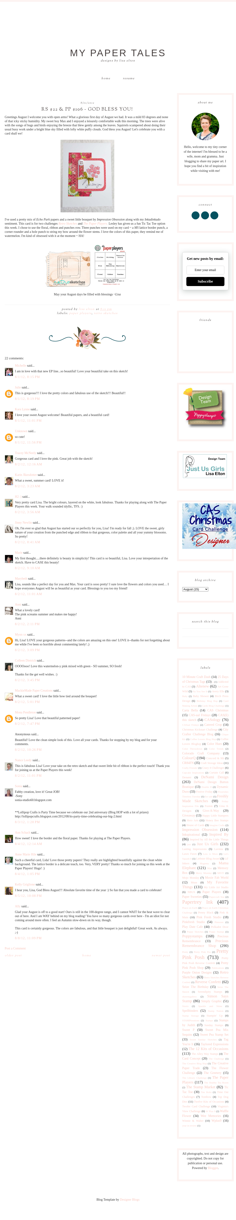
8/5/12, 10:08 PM (28, 896)
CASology (212, 720)
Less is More (210, 853)
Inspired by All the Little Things (209, 839)
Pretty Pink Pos (202, 952)
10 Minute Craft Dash (196, 677)
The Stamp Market (200, 1087)
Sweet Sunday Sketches (203, 1039)
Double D (207, 787)
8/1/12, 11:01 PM (28, 420)
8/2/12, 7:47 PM (27, 723)
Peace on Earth (190, 907)
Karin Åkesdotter (26, 475)
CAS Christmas (217, 710)
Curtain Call (216, 772)
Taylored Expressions (215, 1044)
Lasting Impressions (194, 849)
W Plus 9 (210, 1111)
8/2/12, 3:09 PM (27, 650)
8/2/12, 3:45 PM (27, 680)
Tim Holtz (206, 1092)
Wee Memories (211, 1116)
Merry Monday (204, 873)
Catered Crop (213, 724)
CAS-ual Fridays (199, 715)
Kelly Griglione (25, 884)
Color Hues (214, 744)
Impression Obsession (200, 829)
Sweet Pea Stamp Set (214, 1034)
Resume (129, 78)
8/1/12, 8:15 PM (27, 377)
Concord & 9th (215, 758)
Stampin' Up (215, 1015)
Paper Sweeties (192, 896)
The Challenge (216, 1058)
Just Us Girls (207, 844)
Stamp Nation (215, 1010)
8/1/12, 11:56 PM (28, 442)
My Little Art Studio (216, 887)
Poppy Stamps (216, 931)
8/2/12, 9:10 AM (27, 568)
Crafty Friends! (190, 767)
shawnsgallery (189, 996)
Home (105, 78)
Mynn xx (21, 634)
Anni (18, 604)
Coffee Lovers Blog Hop (203, 739)
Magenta (204, 863)
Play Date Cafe (192, 926)
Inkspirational (191, 834)
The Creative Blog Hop (194, 1063)
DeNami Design (215, 777)
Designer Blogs (130, 1199)
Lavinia (218, 849)
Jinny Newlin (23, 522)
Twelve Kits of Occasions (209, 1101)
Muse (194, 882)
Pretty (185, 952)
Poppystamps (192, 936)
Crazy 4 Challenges (213, 767)
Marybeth (21, 578)
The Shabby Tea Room (216, 1082)
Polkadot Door (220, 926)
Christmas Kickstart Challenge (200, 729)
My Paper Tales (118, 53)
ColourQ (189, 758)
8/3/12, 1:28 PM (27, 822)
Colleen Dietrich (25, 660)
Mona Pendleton (25, 712)
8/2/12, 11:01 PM (28, 775)
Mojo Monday (190, 877)
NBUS (191, 892)
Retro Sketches (106, 313)
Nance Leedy (23, 760)
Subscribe (205, 281)
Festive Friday (204, 791)
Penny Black (205, 912)
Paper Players (80, 313)
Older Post (13, 956)
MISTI (220, 873)
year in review (189, 1125)
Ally (18, 906)
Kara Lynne (22, 409)
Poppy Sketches (195, 931)
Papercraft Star (217, 896)
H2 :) (18, 496)
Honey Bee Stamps (217, 820)
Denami (186, 777)
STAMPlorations (191, 1020)
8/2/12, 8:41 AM (27, 542)
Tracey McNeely (25, 453)
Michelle (20, 365)
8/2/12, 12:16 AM (28, 464)
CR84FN (188, 763)
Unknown (21, 431)
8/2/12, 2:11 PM (27, 624)
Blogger (213, 1168)
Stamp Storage (190, 1015)
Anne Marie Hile (25, 854)
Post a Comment (15, 948)
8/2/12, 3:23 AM (27, 486)
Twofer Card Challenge (196, 1106)
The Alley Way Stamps (205, 1053)
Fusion (208, 806)
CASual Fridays (190, 724)
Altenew (202, 686)
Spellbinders (190, 1010)
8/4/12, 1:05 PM (27, 874)
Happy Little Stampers (215, 815)
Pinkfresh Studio (193, 922)
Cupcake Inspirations (193, 772)
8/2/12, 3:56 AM (27, 512)
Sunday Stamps (213, 1025)
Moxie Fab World (217, 877)
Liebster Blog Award (208, 858)
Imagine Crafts (217, 825)
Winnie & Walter (193, 1120)
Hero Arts (193, 820)
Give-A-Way (211, 810)
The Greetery (212, 1073)
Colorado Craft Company (201, 753)
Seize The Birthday (195, 987)
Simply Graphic (211, 1001)
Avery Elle (218, 691)
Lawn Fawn (189, 853)
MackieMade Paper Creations (34, 690)
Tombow (206, 1096)
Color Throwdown (192, 748)
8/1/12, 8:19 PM (27, 399)
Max (209, 868)
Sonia (18, 786)
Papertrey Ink (197, 902)
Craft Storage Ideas (212, 763)
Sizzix (185, 1006)
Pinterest (218, 922)
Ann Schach (22, 832)
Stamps (209, 1020)
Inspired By (218, 834)
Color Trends (216, 748)
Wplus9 (216, 1120)
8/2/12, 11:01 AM (28, 594)
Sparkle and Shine (210, 1006)
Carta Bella (190, 710)
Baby (185, 696)
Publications (218, 967)
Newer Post (161, 956)
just (189, 844)
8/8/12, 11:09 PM (28, 938)
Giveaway (188, 815)
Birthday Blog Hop (207, 701)
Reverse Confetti (208, 982)
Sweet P (188, 1030)
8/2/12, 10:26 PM (28, 749)
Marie (18, 552)
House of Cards (195, 825)
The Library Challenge (194, 1077)
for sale (209, 796)
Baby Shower (201, 696)
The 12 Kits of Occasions (209, 1049)
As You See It (200, 691)
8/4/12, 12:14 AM (28, 844)
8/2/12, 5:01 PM (27, 702)
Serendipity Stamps (210, 991)
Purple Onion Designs (197, 972)
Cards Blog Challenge (213, 705)
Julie (18, 387)
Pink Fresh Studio (209, 917)
